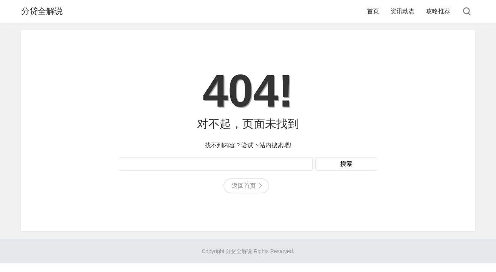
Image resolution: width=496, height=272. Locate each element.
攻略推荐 (438, 11)
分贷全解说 (42, 11)
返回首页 (244, 185)
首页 (373, 11)
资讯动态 (403, 11)
